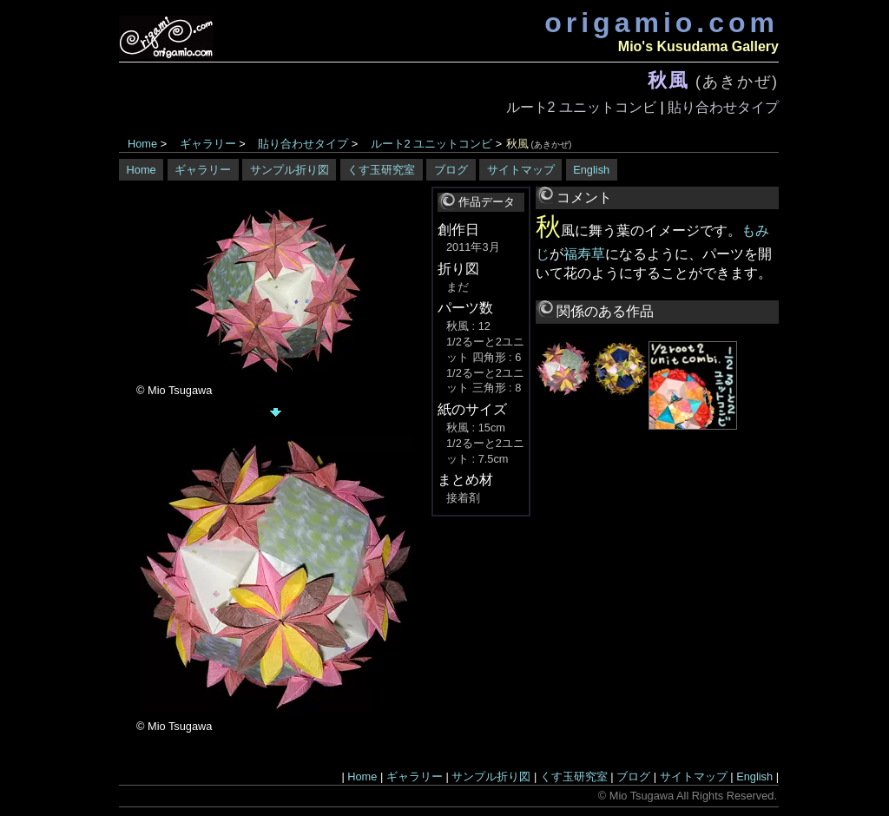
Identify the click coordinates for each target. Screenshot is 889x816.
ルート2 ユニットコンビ (581, 107)
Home (142, 143)
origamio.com (661, 22)
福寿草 (584, 254)
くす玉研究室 (381, 169)
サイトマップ (521, 169)
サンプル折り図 (289, 169)
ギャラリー (208, 143)
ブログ (451, 169)
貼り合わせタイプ (723, 107)
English (591, 169)
